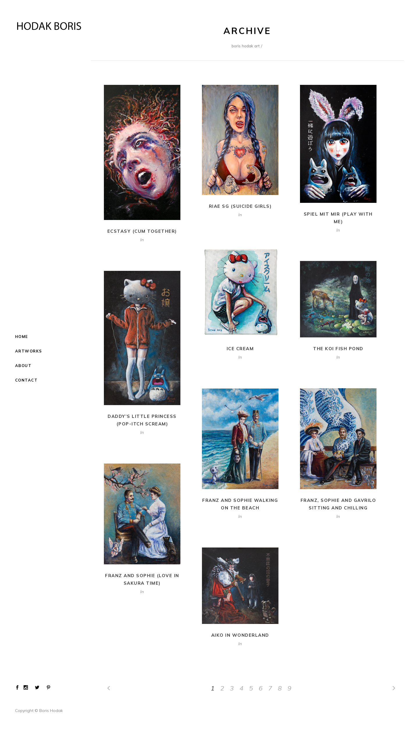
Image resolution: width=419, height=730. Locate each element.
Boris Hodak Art (246, 46)
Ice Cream (240, 348)
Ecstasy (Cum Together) (142, 231)
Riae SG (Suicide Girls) (240, 206)
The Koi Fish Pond (338, 348)
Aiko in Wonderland (240, 635)
